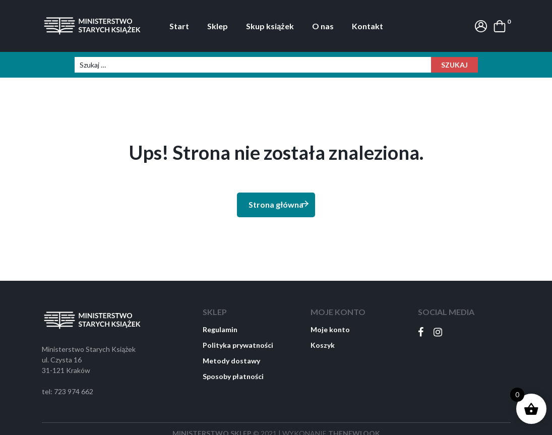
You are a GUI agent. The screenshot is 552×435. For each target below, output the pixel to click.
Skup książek (270, 26)
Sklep (217, 26)
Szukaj (454, 64)
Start (179, 26)
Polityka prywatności (238, 345)
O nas (323, 26)
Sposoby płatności (233, 376)
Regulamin (220, 329)
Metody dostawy (231, 360)
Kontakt (367, 26)
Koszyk (323, 345)
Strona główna (279, 204)
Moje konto (330, 329)
